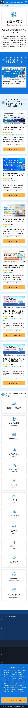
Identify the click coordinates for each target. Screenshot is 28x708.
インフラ (3, 637)
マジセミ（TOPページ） (7, 612)
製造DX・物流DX (4, 619)
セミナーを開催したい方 (7, 649)
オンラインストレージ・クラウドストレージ (13, 144)
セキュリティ (4, 630)
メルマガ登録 (4, 644)
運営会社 (3, 654)
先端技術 (3, 635)
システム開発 (4, 622)
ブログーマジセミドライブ (7, 642)
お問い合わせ (4, 659)
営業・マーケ (4, 631)
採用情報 (3, 657)
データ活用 (3, 626)
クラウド (3, 620)
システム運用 (4, 624)
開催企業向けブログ (6, 651)
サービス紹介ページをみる (14, 700)
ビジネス (3, 628)
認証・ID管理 (4, 633)
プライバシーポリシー (6, 662)
